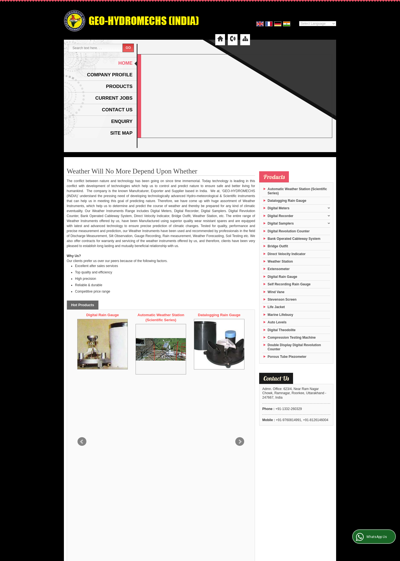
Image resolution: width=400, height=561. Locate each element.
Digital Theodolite (103, 315)
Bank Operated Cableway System (294, 239)
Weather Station (280, 261)
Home (125, 63)
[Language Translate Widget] (317, 23)
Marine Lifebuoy (280, 315)
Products (119, 86)
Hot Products (82, 305)
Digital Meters (278, 208)
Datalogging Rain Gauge (287, 201)
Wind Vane (276, 292)
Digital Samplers (281, 223)
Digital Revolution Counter (288, 231)
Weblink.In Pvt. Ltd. (322, 452)
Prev (82, 344)
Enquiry (121, 121)
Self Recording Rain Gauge (289, 284)
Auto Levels (277, 322)
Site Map (121, 133)
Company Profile (109, 74)
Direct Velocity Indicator (287, 254)
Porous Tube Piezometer (287, 357)
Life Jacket (276, 307)
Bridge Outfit (278, 246)
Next (239, 344)
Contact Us (117, 109)
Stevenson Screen (282, 299)
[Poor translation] (20, 485)
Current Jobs (113, 98)
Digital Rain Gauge (162, 315)
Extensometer (278, 269)
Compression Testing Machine (292, 337)
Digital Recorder (280, 216)
